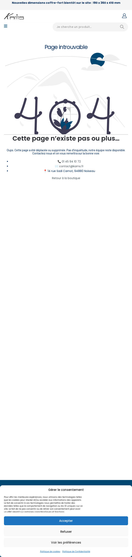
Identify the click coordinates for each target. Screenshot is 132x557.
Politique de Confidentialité (76, 551)
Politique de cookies (50, 551)
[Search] (122, 27)
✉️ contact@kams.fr (69, 166)
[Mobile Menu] (5, 26)
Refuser (66, 532)
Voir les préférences (66, 542)
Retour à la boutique (66, 178)
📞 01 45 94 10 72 (69, 161)
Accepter (66, 521)
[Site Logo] (14, 16)
